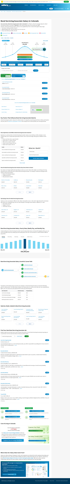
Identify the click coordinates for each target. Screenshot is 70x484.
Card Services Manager (28, 264)
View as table (45, 40)
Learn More (50, 1)
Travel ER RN (3, 394)
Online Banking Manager (28, 268)
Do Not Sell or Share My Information (62, 480)
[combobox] (9, 70)
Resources (49, 5)
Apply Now (45, 82)
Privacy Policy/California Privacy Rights (41, 480)
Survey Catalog (41, 5)
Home (2, 11)
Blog (47, 8)
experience (10, 121)
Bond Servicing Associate (9, 270)
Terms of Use (52, 480)
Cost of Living (4, 112)
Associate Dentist (5, 87)
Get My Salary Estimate (38, 158)
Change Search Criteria (5, 68)
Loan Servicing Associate (7, 82)
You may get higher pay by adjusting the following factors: (10, 62)
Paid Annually (5, 40)
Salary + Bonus (6, 37)
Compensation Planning (58, 8)
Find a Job (55, 5)
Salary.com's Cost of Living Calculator (11, 432)
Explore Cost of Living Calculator (12, 440)
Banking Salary (9, 11)
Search (35, 70)
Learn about (9, 474)
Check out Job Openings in (14, 79)
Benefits (11, 37)
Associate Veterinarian (5, 383)
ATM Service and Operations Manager (31, 272)
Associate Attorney (6, 92)
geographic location (17, 121)
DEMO (51, 8)
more (16, 345)
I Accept (66, 1)
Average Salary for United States (21, 112)
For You (26, 5)
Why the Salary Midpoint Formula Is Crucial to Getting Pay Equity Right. (18, 458)
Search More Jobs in (25, 102)
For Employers (33, 5)
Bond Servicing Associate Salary (17, 11)
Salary (5, 11)
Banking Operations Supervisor (30, 276)
